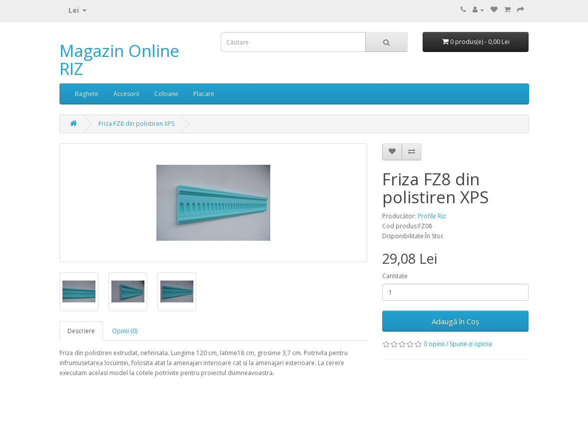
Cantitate (395, 276)
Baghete (86, 93)
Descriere (81, 331)
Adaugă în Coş (455, 321)
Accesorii (126, 93)
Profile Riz (432, 216)
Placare (203, 93)
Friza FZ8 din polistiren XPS (136, 123)
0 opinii (434, 344)
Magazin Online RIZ (119, 59)
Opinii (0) (124, 331)
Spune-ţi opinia (471, 344)
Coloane (166, 93)
